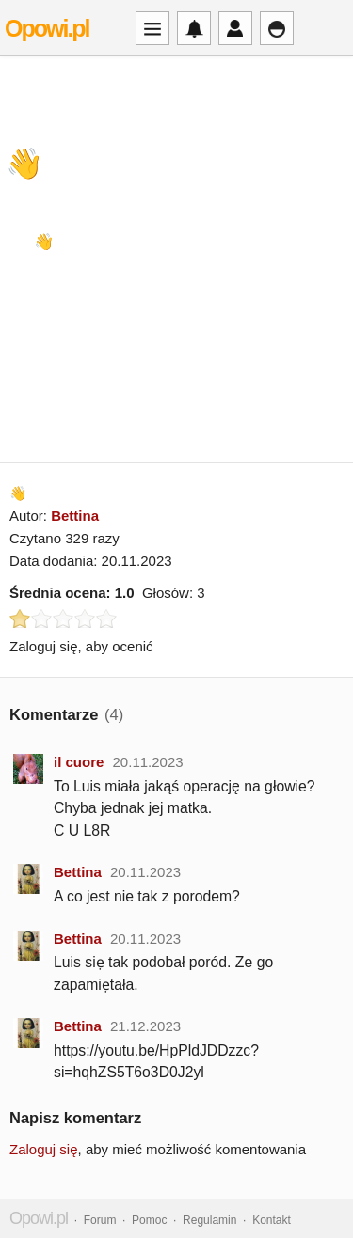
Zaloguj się (43, 1149)
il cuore (79, 762)
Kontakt (271, 1220)
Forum (100, 1220)
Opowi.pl (47, 28)
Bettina (75, 516)
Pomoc (149, 1220)
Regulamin (209, 1220)
